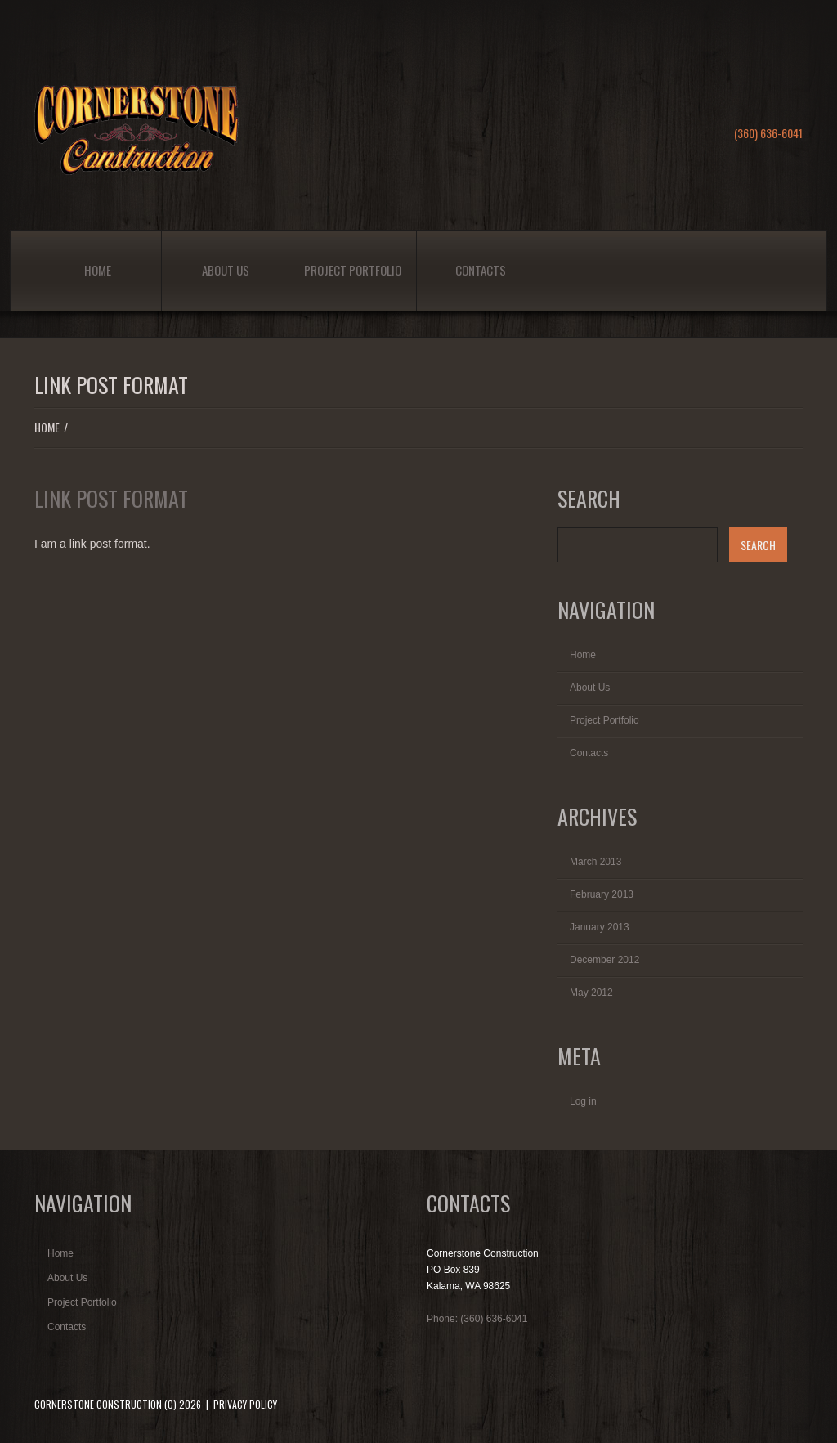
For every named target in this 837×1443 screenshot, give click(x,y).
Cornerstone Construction (98, 1404)
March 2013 (595, 861)
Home (97, 270)
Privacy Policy (245, 1404)
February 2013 (601, 894)
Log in (583, 1101)
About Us (225, 270)
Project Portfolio (352, 270)
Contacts (480, 270)
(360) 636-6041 (768, 132)
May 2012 (591, 992)
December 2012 (604, 960)
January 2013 (599, 927)
